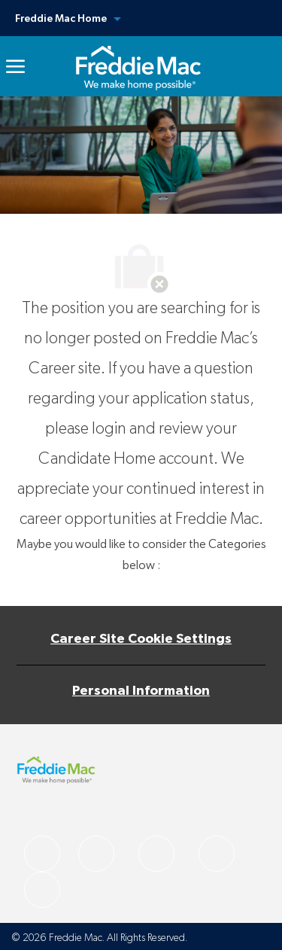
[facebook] (42, 854)
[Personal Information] (141, 691)
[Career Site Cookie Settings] (141, 639)
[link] (138, 66)
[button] (141, 18)
